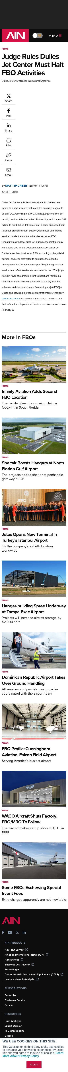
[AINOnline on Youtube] (10, 877)
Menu (55, 36)
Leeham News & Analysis (22, 923)
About (8, 1015)
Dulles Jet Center (11, 243)
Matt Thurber (16, 130)
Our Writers (11, 1020)
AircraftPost (14, 904)
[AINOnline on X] (17, 877)
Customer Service (15, 944)
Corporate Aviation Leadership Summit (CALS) (34, 918)
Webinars (10, 985)
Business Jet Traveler (19, 909)
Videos (9, 980)
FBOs (5, 49)
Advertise (12, 1035)
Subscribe (10, 939)
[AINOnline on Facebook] (3, 877)
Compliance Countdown (19, 999)
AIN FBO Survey (16, 894)
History (9, 1025)
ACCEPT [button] (34, 1064)
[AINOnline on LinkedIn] (24, 877)
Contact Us (11, 1030)
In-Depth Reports (14, 975)
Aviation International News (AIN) (26, 899)
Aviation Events (14, 994)
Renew (9, 949)
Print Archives (13, 965)
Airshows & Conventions (19, 990)
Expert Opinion (13, 970)
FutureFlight (12, 913)
